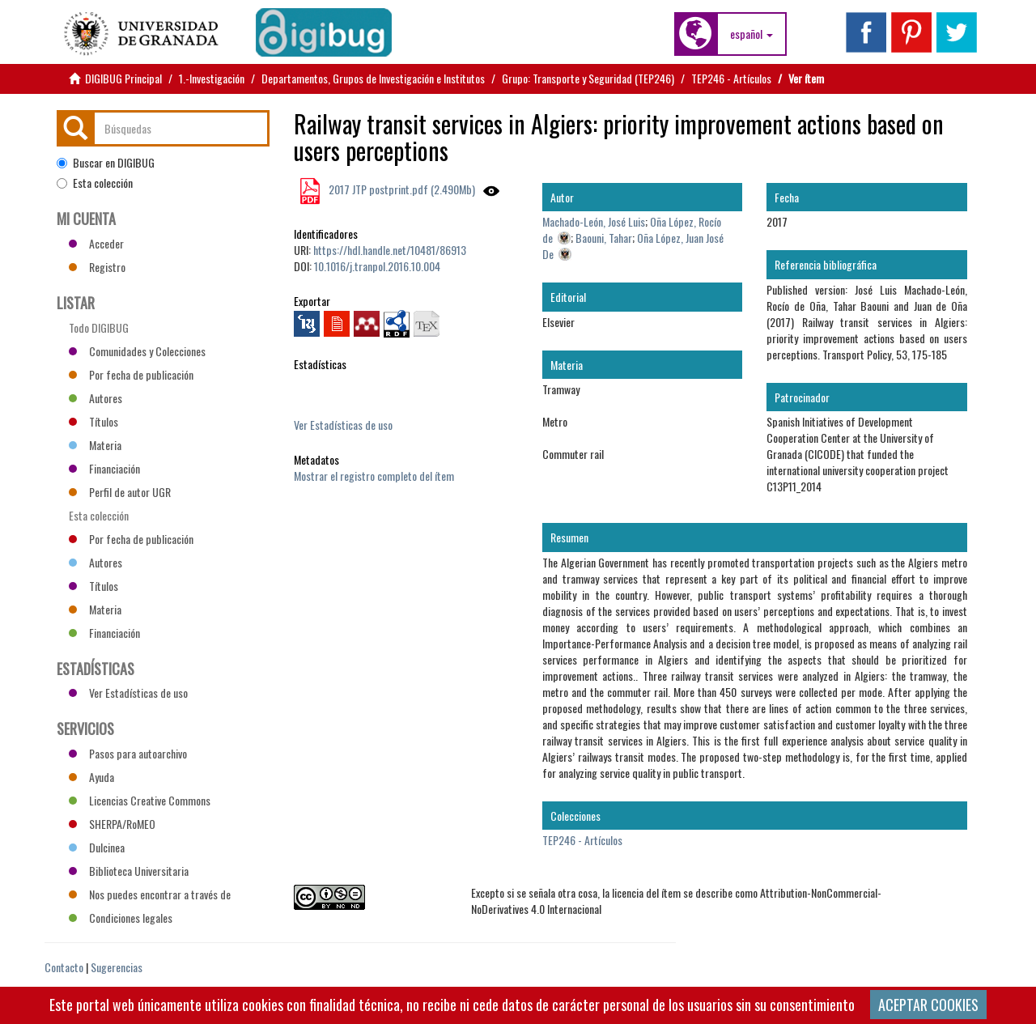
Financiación (104, 468)
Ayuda (91, 776)
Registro (97, 266)
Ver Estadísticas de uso (343, 424)
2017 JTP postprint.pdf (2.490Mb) (400, 189)
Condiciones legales (120, 917)
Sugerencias (116, 966)
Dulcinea (97, 847)
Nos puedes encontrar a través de (150, 894)
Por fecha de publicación (131, 374)
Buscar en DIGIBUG (106, 163)
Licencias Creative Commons (139, 800)
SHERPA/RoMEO (112, 823)
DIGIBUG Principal (123, 78)
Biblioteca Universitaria (129, 870)
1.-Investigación (211, 78)
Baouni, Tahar (603, 237)
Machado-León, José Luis (593, 221)
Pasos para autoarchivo (128, 753)
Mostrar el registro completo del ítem (374, 475)
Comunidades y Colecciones (137, 350)
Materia (95, 444)
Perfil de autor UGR (120, 491)
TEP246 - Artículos (731, 78)
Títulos (93, 421)
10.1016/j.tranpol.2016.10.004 (377, 265)
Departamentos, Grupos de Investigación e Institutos (373, 78)
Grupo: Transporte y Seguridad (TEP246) (588, 78)
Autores (95, 397)
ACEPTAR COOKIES (928, 1004)
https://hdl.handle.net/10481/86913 (389, 249)
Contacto (64, 966)
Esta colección (95, 183)
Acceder (96, 243)
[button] (751, 34)
